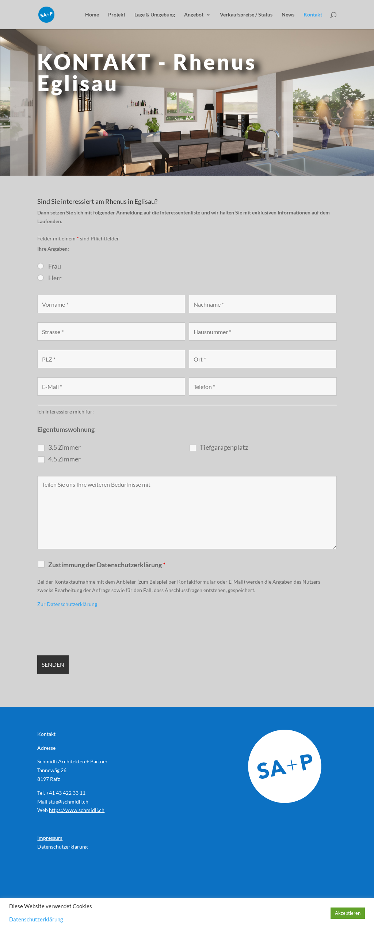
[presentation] (92, 632)
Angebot (193, 15)
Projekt (116, 15)
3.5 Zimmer (64, 447)
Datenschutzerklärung (62, 846)
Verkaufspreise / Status (246, 15)
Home (92, 15)
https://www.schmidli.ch (76, 810)
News (288, 15)
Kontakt (313, 15)
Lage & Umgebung (154, 15)
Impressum (49, 838)
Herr (55, 277)
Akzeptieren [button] (347, 913)
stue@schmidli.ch (68, 801)
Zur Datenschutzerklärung (67, 604)
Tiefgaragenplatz (224, 447)
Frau (54, 266)
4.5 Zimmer (64, 459)
